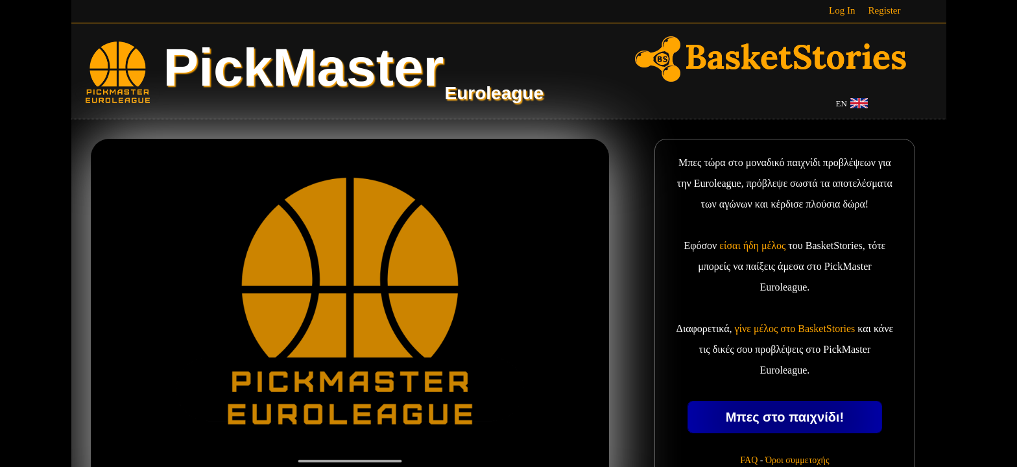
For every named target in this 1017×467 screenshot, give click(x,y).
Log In (842, 10)
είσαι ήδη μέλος (752, 245)
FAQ (749, 460)
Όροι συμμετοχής (797, 460)
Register (884, 10)
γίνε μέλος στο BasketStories (795, 328)
